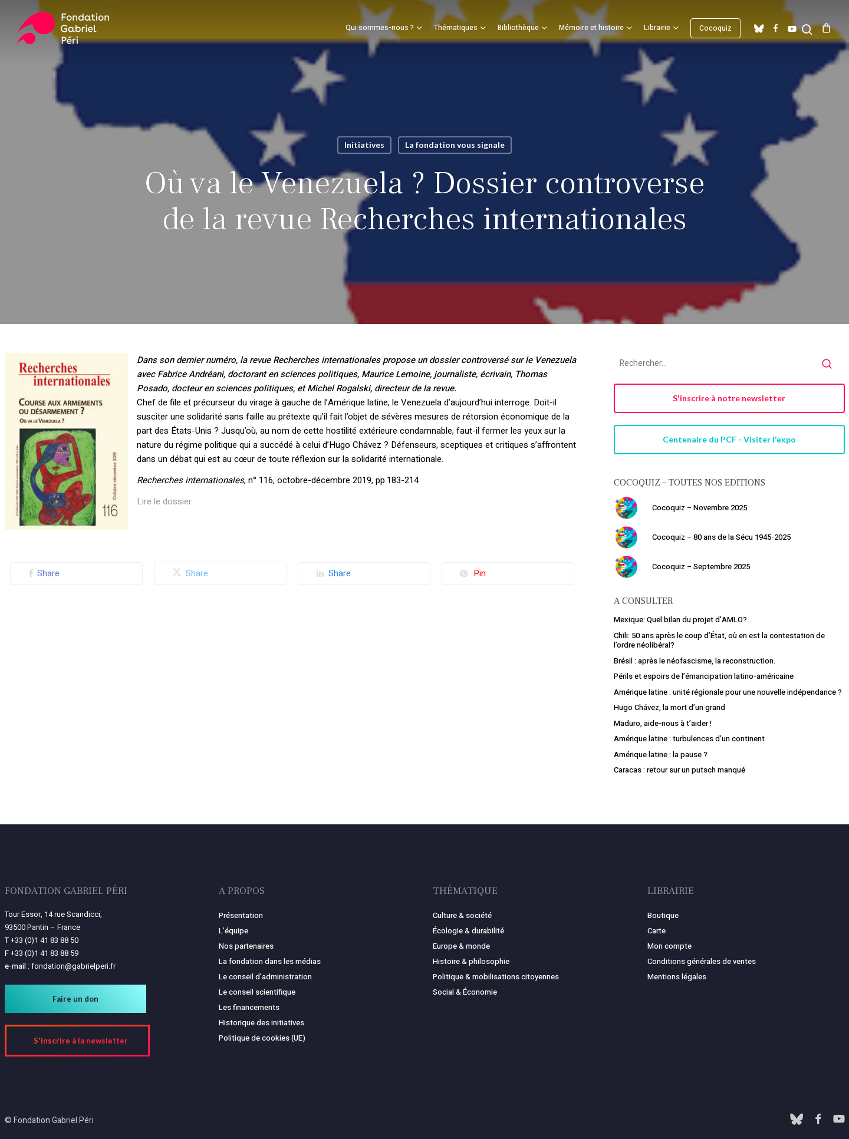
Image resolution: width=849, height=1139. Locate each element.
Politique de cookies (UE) (262, 1038)
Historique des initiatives (261, 1022)
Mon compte (669, 946)
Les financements (249, 1007)
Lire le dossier (164, 501)
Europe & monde (461, 946)
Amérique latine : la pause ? (661, 754)
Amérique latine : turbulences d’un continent (689, 738)
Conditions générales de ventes (701, 961)
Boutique (663, 915)
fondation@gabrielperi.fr (73, 966)
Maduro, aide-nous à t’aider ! (663, 723)
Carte (656, 930)
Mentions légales (676, 976)
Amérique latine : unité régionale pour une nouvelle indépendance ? (728, 692)
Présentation (241, 915)
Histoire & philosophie (471, 961)
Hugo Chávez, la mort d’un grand (669, 707)
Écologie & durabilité (468, 930)
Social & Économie (465, 992)
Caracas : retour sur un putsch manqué (679, 769)
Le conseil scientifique (257, 992)
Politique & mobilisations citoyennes (496, 976)
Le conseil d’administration (265, 976)
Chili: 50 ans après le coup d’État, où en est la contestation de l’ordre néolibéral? (719, 640)
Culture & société (462, 915)
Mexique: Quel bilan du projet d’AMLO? (680, 619)
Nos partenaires (246, 946)
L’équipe (233, 930)
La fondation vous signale (455, 145)
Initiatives (364, 145)
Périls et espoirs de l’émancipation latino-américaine (704, 676)
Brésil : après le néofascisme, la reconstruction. (694, 660)
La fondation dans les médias (270, 961)
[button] (729, 398)
